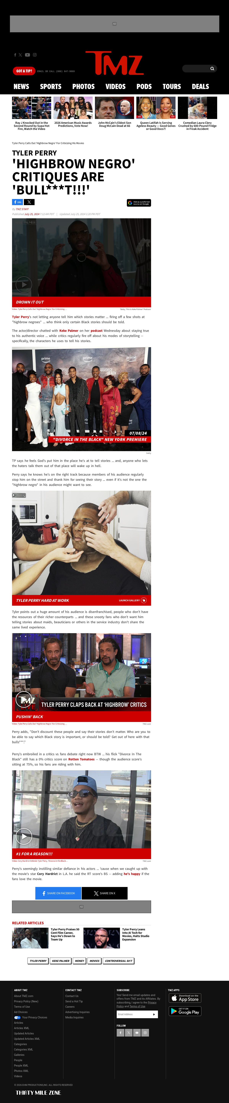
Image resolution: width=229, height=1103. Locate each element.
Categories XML (23, 1049)
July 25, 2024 (32, 214)
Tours (172, 86)
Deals (200, 86)
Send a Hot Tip (74, 1001)
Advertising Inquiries (77, 1012)
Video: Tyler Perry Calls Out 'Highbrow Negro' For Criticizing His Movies (40, 309)
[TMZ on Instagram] (35, 55)
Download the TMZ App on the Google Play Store (185, 1011)
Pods (144, 86)
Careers (69, 1006)
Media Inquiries (74, 1017)
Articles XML (21, 1028)
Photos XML (21, 1070)
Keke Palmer (60, 961)
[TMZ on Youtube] (27, 55)
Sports (50, 86)
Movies (94, 961)
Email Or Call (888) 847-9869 (56, 71)
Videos (115, 86)
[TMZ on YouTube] (137, 1033)
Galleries (19, 1054)
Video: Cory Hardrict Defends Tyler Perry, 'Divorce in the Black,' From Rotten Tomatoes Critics (40, 860)
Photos (83, 86)
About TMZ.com (23, 996)
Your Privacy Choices (30, 1017)
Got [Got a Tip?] (24, 71)
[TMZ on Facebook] (15, 55)
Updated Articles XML (27, 1038)
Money (79, 961)
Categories (20, 1044)
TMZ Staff (22, 209)
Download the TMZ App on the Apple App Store (185, 998)
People (18, 1060)
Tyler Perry (38, 961)
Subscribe (154, 1014)
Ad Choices (21, 1012)
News (21, 86)
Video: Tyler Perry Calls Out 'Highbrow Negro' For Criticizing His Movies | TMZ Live (40, 723)
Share (58, 893)
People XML (21, 1065)
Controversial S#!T (118, 961)
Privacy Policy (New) (26, 1001)
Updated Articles (24, 1033)
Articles (18, 1022)
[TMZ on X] (20, 55)
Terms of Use (22, 1006)
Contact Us (71, 996)
